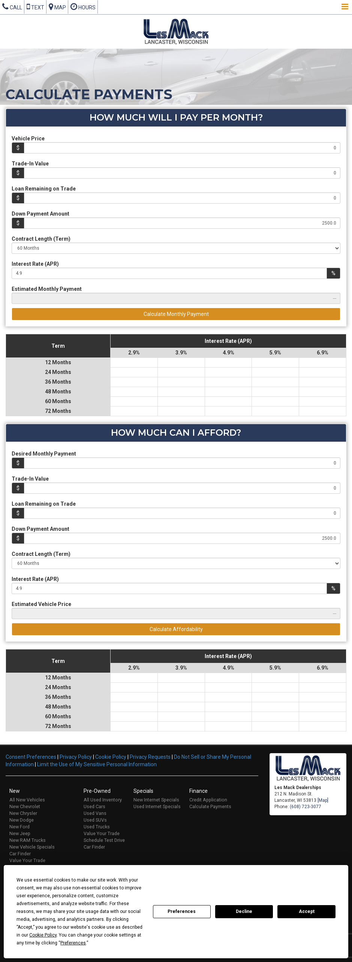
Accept (307, 911)
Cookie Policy (110, 757)
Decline (244, 911)
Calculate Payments (210, 806)
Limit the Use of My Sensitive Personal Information (97, 764)
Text (35, 6)
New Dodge (21, 820)
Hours (83, 6)
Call (12, 6)
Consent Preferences (31, 757)
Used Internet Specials (157, 806)
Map (57, 6)
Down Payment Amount (40, 214)
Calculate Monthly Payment (176, 314)
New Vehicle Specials (32, 847)
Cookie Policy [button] (43, 935)
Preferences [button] (73, 943)
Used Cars (94, 806)
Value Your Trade (27, 860)
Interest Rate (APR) (35, 264)
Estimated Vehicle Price (41, 604)
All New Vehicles (27, 800)
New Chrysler (23, 813)
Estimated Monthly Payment (47, 289)
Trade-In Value (30, 164)
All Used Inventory (103, 800)
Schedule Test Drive (104, 840)
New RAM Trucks (27, 840)
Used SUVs (95, 820)
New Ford (19, 826)
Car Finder (20, 853)
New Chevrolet (24, 806)
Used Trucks (97, 826)
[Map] (323, 800)
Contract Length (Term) (41, 239)
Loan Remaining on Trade (44, 189)
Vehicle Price (28, 138)
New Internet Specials (156, 800)
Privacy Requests (150, 757)
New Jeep (19, 833)
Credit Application (208, 800)
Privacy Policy (76, 757)
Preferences (182, 911)
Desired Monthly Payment (44, 454)
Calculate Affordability (176, 629)
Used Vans (95, 813)
